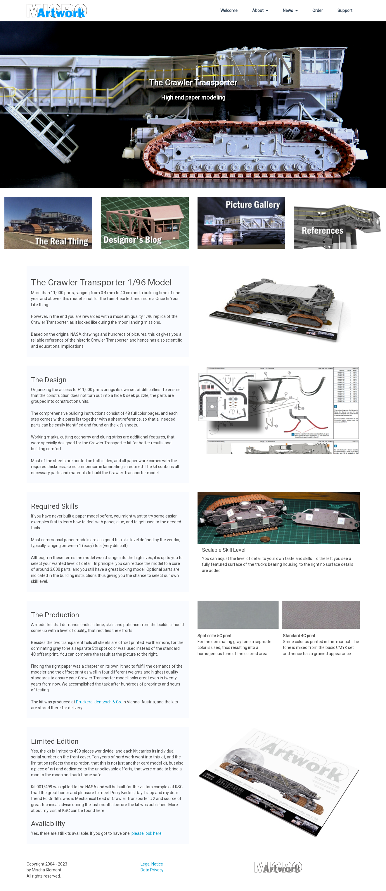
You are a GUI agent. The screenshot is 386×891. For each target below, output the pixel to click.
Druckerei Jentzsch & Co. (99, 702)
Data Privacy (152, 870)
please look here (146, 833)
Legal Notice (152, 864)
